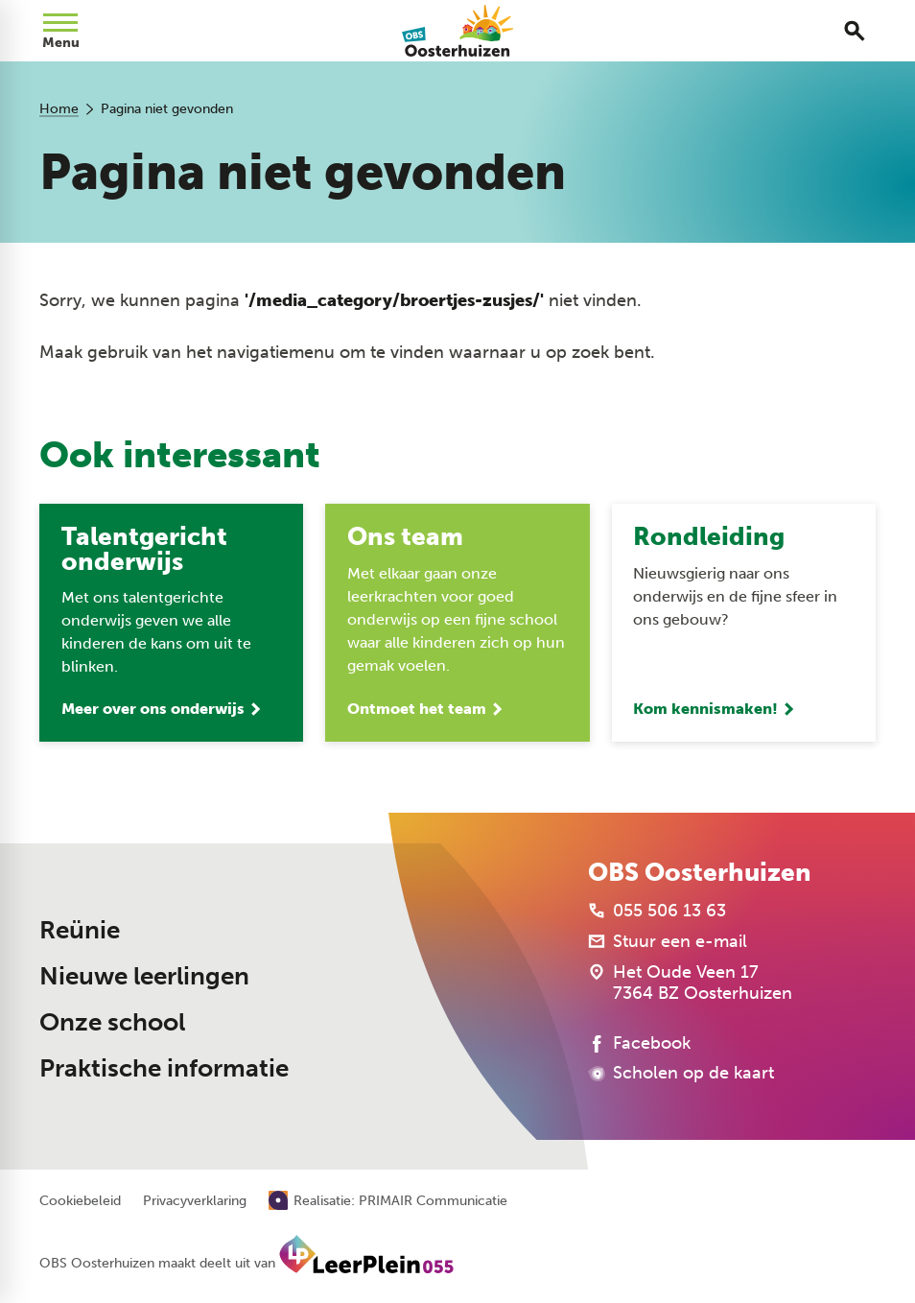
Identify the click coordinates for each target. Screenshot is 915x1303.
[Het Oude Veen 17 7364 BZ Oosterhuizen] (690, 982)
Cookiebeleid (80, 1201)
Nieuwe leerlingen (144, 976)
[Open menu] (60, 31)
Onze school (112, 1022)
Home (59, 109)
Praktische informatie (164, 1068)
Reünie (79, 930)
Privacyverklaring (194, 1201)
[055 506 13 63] (657, 910)
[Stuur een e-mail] (667, 941)
